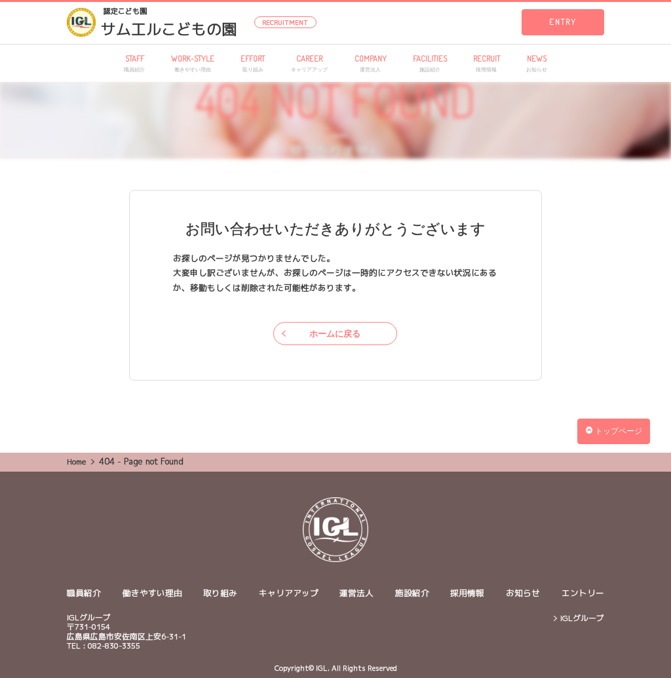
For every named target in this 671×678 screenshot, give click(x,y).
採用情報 (467, 593)
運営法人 (356, 593)
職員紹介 (84, 593)
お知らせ (523, 593)
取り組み (220, 593)
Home (76, 461)
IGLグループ (582, 618)
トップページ (614, 431)
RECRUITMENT (285, 22)
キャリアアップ (288, 593)
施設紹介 (412, 593)
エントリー (583, 593)
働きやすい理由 (152, 593)
